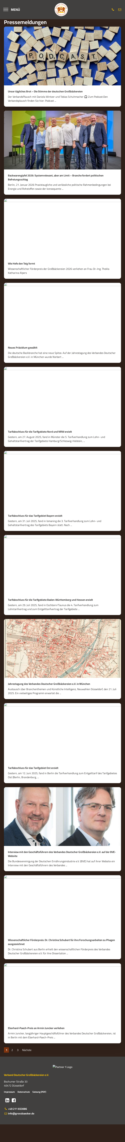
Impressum (9, 1109)
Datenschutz (24, 1109)
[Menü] (11, 9)
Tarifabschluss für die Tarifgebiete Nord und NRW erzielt (40, 431)
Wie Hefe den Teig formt (21, 263)
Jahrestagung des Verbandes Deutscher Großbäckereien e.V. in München (49, 683)
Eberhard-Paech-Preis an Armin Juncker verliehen (36, 1028)
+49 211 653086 (15, 1126)
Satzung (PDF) (39, 1109)
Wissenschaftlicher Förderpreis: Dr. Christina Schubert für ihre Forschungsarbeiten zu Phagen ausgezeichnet (61, 941)
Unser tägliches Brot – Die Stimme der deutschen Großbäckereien (45, 91)
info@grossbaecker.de (19, 1131)
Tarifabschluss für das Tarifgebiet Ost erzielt (33, 767)
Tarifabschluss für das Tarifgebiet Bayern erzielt (35, 515)
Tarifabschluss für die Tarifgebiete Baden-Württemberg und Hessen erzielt (50, 599)
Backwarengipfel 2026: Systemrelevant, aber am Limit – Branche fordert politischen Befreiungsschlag (56, 177)
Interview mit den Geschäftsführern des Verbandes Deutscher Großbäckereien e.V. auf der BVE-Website (62, 853)
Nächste (26, 1049)
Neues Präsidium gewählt (22, 347)
